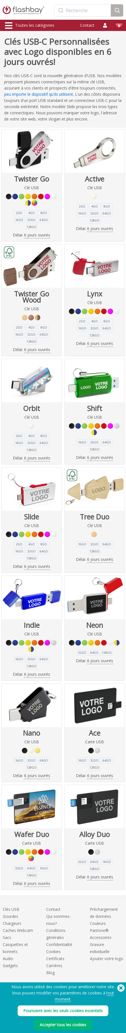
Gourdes (10, 916)
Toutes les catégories (29, 25)
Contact (87, 25)
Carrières (54, 965)
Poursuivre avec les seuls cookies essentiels (63, 1011)
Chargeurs (12, 923)
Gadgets (10, 965)
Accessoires (100, 937)
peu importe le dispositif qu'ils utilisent (38, 94)
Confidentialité (59, 944)
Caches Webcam (18, 930)
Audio (8, 958)
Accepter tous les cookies (63, 1025)
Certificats (55, 958)
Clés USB (11, 909)
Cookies (53, 951)
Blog (50, 972)
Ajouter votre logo (106, 958)
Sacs (7, 937)
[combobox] (82, 10)
